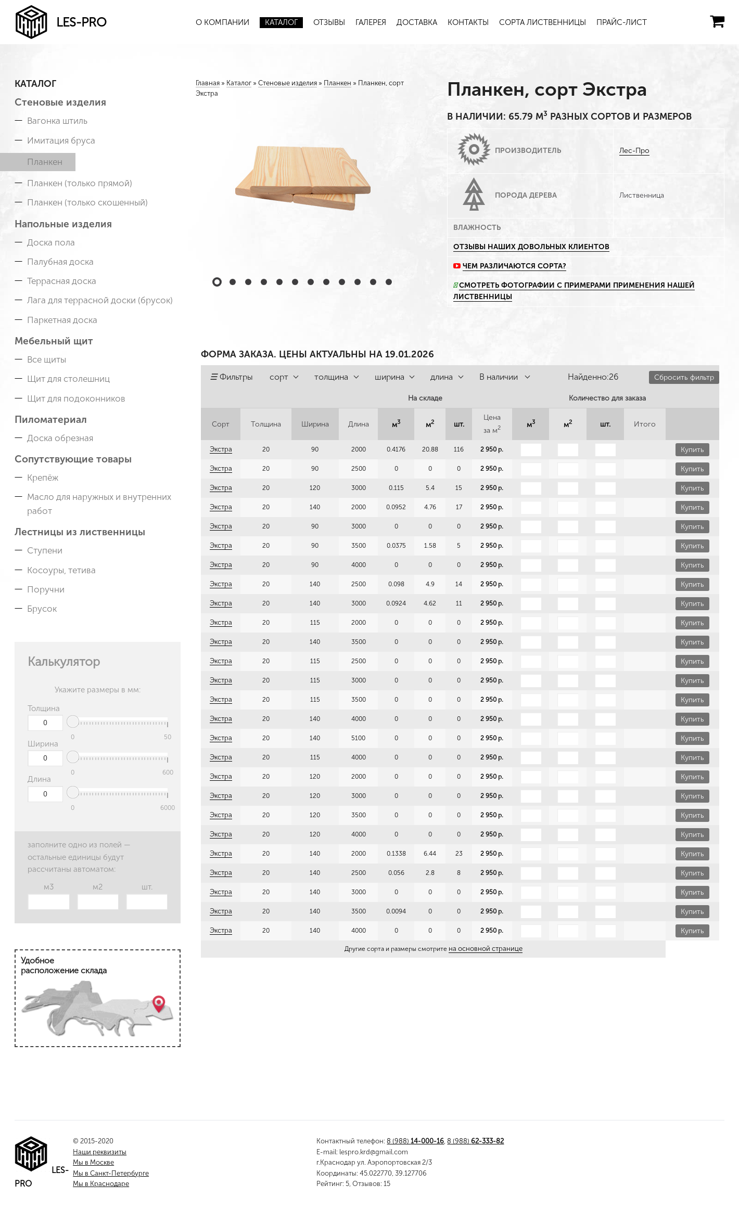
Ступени (44, 550)
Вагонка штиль (57, 120)
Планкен (44, 162)
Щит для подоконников (76, 398)
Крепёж (42, 477)
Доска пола (51, 242)
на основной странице (485, 948)
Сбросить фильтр (684, 377)
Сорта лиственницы (542, 22)
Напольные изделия (63, 224)
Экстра (220, 449)
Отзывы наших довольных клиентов (531, 246)
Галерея (370, 22)
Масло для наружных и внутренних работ (99, 504)
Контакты (468, 22)
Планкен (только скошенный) (87, 202)
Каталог (281, 22)
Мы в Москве (93, 1162)
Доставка (417, 22)
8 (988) (415, 1141)
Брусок (42, 608)
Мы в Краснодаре (101, 1184)
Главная (208, 83)
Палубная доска (60, 261)
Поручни (46, 589)
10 (357, 282)
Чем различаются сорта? (514, 266)
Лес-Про (634, 150)
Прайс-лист (621, 22)
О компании (222, 22)
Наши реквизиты (99, 1152)
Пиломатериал (51, 420)
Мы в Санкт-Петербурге (111, 1173)
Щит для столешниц (68, 378)
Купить (692, 449)
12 (389, 282)
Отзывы (329, 22)
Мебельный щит (54, 341)
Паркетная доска (62, 320)
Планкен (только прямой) (79, 183)
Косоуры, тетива (61, 570)
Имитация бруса (61, 140)
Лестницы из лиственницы (80, 532)
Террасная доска (61, 281)
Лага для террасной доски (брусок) (100, 300)
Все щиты (46, 359)
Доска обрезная (60, 438)
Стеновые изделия (60, 102)
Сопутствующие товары (73, 459)
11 (373, 282)
